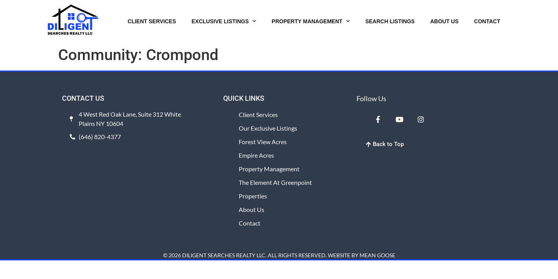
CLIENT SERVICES (151, 21)
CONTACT (487, 21)
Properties (253, 196)
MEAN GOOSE (377, 255)
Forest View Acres (263, 141)
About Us (251, 209)
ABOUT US (444, 21)
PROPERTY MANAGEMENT (311, 21)
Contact (249, 223)
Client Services (258, 114)
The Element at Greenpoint (275, 182)
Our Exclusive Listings (268, 128)
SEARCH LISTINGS (390, 21)
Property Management (269, 168)
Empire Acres (256, 155)
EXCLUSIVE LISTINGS (223, 21)
